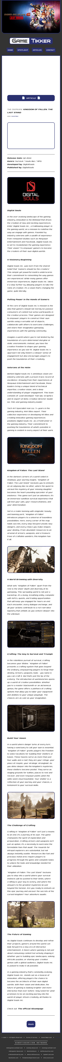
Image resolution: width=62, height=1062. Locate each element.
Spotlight (23, 50)
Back (31, 1024)
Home (10, 50)
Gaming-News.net (32, 1048)
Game (31, 41)
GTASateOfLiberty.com (15, 1054)
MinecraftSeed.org (33, 1054)
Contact (50, 50)
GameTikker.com (46, 1037)
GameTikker (15, 116)
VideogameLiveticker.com (14, 1048)
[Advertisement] (31, 75)
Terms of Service (31, 1037)
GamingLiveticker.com (49, 1048)
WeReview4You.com (46, 1051)
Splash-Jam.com (48, 1054)
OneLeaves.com (48, 1058)
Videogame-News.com (16, 1051)
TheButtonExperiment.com (31, 1058)
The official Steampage (30, 1008)
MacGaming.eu (32, 1051)
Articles (37, 50)
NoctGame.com (13, 1058)
